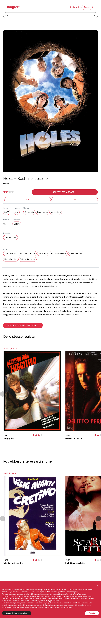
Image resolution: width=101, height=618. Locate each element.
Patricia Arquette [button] (27, 259)
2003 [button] (6, 212)
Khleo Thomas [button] (75, 253)
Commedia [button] (29, 212)
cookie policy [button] (73, 592)
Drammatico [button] (42, 212)
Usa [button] (16, 212)
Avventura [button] (56, 212)
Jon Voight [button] (43, 253)
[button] (65, 192)
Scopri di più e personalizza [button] (16, 613)
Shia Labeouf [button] (10, 253)
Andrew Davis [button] (10, 237)
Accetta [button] (92, 613)
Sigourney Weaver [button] (27, 253)
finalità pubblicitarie (48, 598)
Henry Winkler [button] (10, 259)
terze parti (37, 594)
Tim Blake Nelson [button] (58, 253)
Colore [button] (17, 224)
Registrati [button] (74, 7)
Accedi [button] (87, 7)
